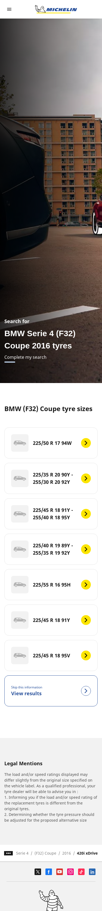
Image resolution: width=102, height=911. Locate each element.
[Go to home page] (56, 9)
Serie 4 (22, 853)
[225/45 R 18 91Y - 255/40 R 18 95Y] (51, 513)
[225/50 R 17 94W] (51, 442)
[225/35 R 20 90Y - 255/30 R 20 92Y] (51, 478)
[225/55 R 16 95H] (51, 584)
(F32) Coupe (45, 853)
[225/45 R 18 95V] (51, 655)
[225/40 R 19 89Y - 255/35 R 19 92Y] (51, 549)
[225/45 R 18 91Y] (51, 620)
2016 (66, 853)
